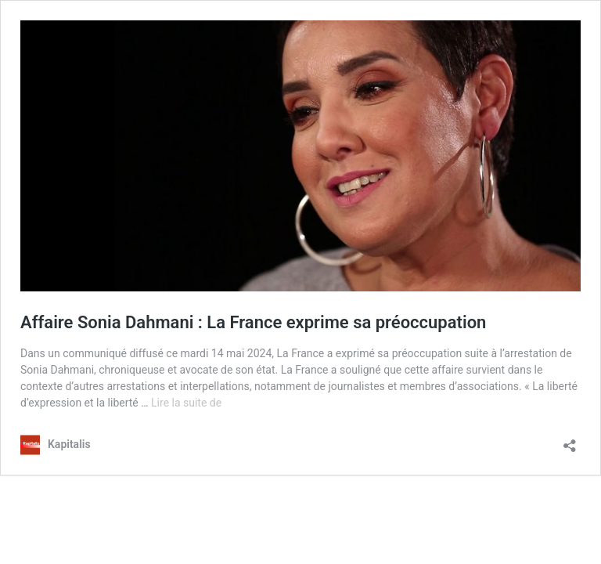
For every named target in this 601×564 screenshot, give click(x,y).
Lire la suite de (186, 402)
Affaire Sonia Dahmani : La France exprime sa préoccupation (253, 322)
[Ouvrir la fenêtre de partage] (570, 440)
